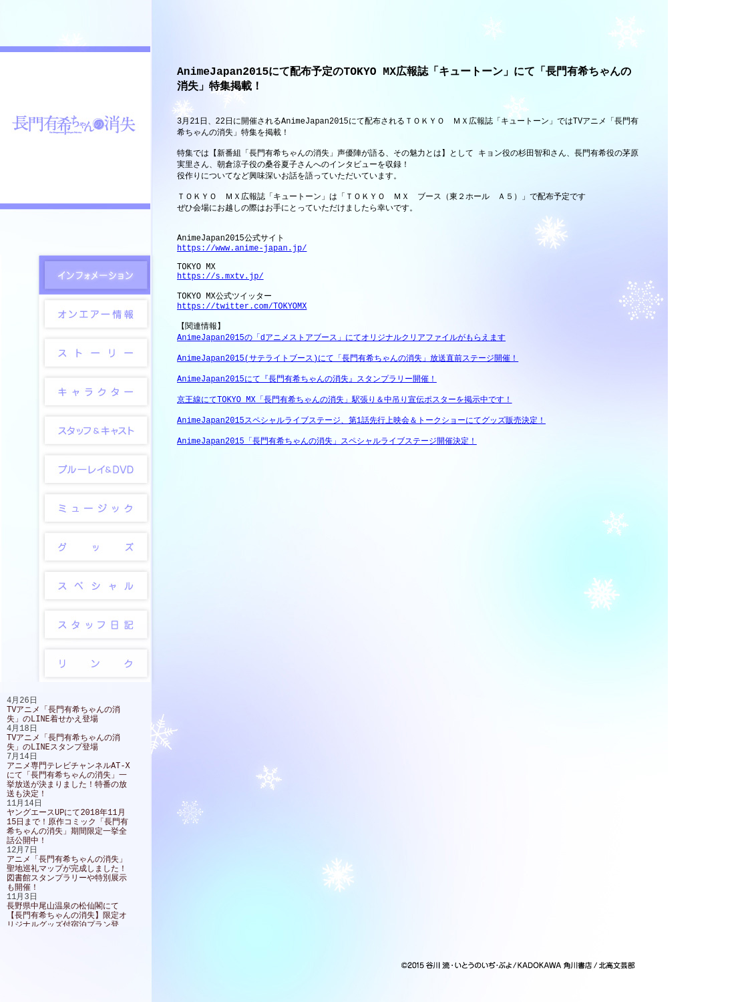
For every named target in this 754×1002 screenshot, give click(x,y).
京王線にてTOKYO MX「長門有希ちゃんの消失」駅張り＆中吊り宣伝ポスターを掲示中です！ (344, 440)
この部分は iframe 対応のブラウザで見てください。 (75, 812)
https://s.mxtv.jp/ (220, 300)
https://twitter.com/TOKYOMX (242, 335)
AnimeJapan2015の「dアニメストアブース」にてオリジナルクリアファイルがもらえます (341, 369)
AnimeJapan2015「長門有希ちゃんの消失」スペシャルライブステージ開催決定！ (327, 486)
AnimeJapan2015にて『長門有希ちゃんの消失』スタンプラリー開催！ (307, 416)
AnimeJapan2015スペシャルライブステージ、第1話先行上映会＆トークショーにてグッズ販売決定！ (361, 463)
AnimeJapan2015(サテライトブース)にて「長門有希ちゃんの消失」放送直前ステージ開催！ (347, 393)
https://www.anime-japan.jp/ (242, 266)
